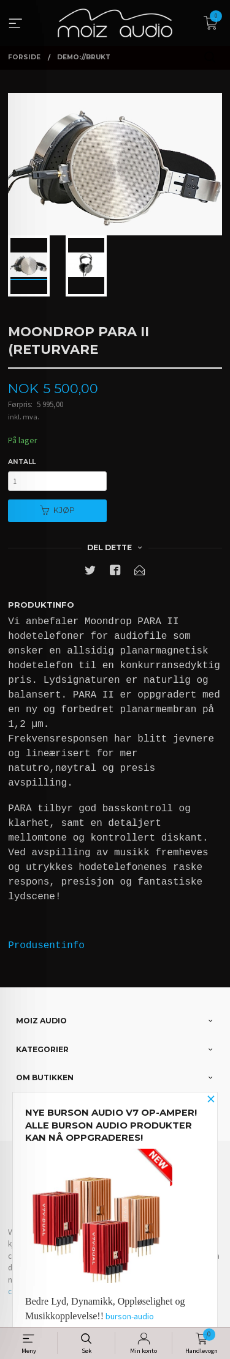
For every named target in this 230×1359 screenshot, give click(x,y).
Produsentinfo (46, 945)
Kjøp (57, 510)
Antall (22, 462)
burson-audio (129, 1316)
